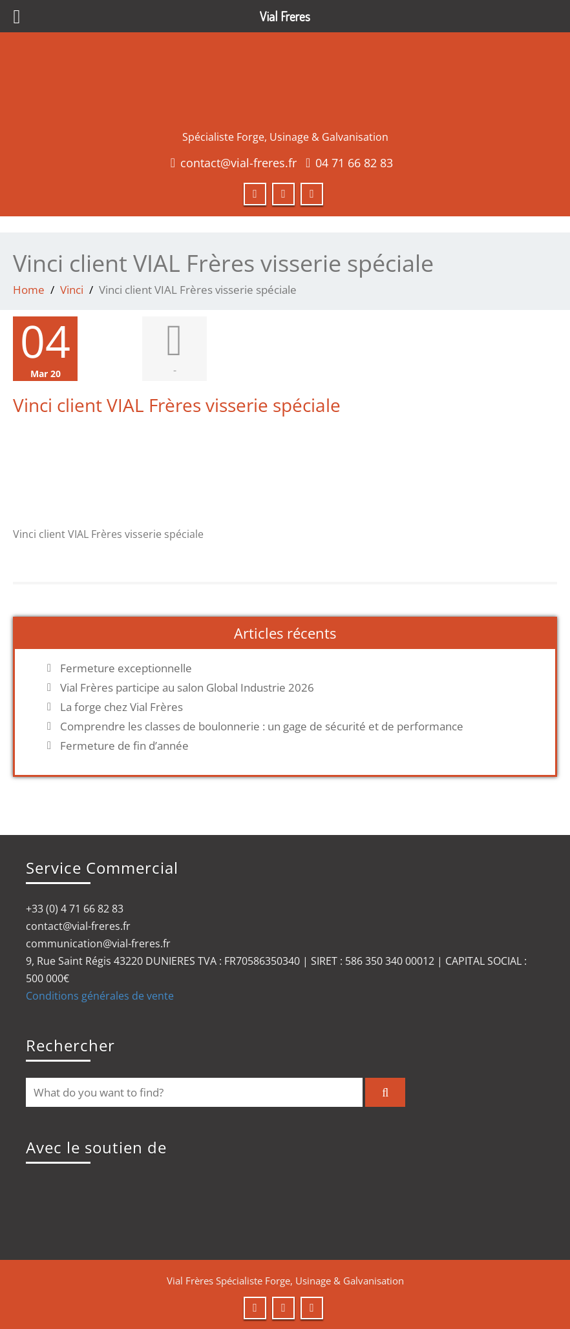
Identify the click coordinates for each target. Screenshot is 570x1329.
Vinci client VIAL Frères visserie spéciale (177, 405)
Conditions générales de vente (100, 996)
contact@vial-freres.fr (238, 162)
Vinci (71, 289)
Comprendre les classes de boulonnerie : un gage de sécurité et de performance (261, 726)
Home (29, 289)
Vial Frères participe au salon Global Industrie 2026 (187, 687)
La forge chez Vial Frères (121, 707)
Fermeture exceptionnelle (126, 668)
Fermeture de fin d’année (124, 745)
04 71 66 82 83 (354, 162)
